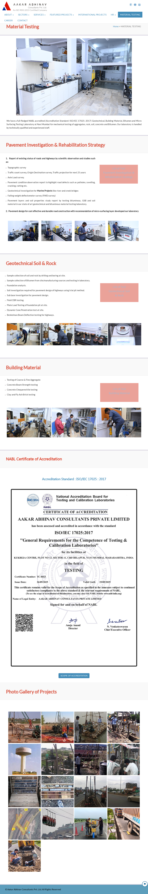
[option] (23, 231)
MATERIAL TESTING (130, 14)
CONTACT (22, 20)
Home (116, 26)
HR (113, 14)
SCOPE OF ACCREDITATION (74, 676)
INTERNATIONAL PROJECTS (92, 14)
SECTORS (23, 14)
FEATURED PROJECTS (62, 14)
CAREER (8, 20)
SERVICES (40, 14)
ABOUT (9, 14)
